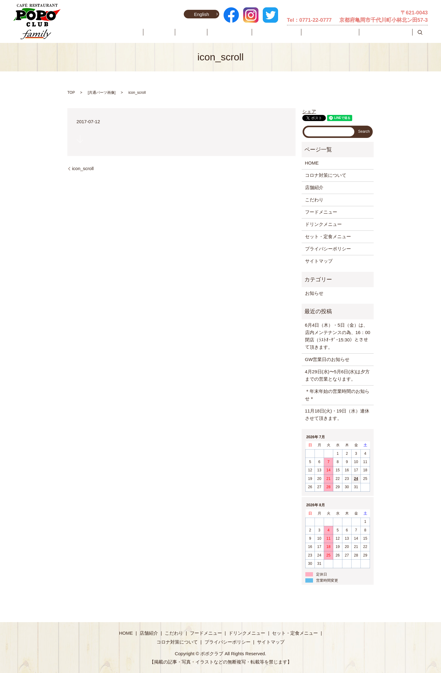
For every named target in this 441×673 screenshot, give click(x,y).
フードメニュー (260, 32)
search (420, 32)
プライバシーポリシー (328, 248)
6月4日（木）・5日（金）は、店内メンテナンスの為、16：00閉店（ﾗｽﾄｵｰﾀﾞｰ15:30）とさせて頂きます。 (337, 336)
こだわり (229, 32)
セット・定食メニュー (343, 32)
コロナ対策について (390, 32)
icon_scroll (83, 168)
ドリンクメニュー (298, 32)
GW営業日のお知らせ (327, 359)
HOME (185, 32)
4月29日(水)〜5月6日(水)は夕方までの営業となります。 (337, 375)
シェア (309, 111)
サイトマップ (319, 261)
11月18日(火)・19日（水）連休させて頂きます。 (337, 414)
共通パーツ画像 (102, 92)
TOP (71, 92)
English (201, 14)
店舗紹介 (206, 32)
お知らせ (314, 293)
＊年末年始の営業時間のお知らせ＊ (337, 395)
